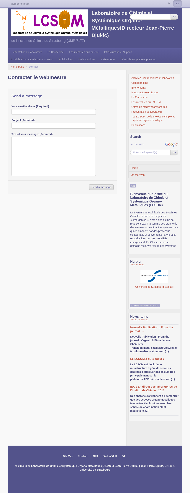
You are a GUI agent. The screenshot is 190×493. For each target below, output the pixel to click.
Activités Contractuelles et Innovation (32, 59)
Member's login (20, 3)
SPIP (95, 456)
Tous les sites (137, 264)
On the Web (138, 174)
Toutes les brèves (139, 319)
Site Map (67, 456)
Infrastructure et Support (118, 52)
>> (174, 16)
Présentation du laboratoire (26, 52)
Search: (134, 11)
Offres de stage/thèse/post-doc (138, 59)
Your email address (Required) (30, 106)
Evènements (108, 59)
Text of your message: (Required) (32, 134)
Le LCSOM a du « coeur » (147, 358)
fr (169, 3)
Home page (17, 66)
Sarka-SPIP (110, 456)
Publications (66, 59)
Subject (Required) (23, 120)
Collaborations (86, 59)
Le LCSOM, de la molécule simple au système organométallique (153, 118)
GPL (124, 456)
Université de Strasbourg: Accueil (154, 279)
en (177, 3)
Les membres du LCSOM (84, 52)
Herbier (135, 168)
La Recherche (56, 52)
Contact (83, 456)
